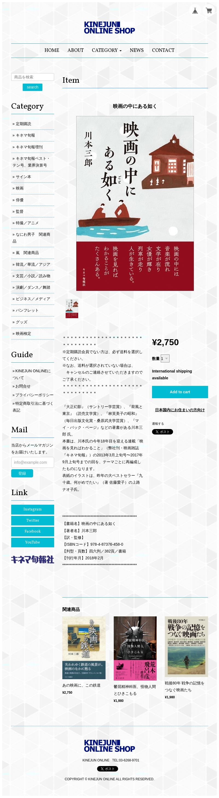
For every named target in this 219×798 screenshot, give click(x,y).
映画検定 (23, 333)
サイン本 (23, 177)
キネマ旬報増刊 (29, 147)
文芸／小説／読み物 (33, 276)
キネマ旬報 (25, 135)
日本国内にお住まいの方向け (180, 410)
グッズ (21, 322)
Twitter (32, 520)
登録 (22, 473)
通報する (158, 423)
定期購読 (23, 124)
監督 (20, 211)
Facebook (33, 531)
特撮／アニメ (27, 223)
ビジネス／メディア (33, 299)
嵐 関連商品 (27, 252)
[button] (107, 51)
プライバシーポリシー (34, 395)
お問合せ (23, 386)
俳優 (20, 200)
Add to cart (180, 392)
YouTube (32, 542)
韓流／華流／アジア (33, 264)
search (32, 87)
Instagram (33, 509)
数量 (156, 358)
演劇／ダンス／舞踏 (33, 287)
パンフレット (27, 310)
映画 (20, 188)
